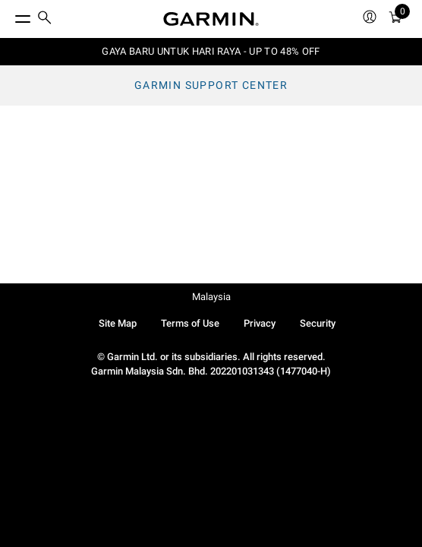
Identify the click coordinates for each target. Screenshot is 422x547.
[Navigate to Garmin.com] (211, 19)
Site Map (118, 323)
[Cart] (395, 19)
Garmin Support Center (211, 85)
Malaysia (211, 296)
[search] (44, 19)
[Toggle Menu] (9, 15)
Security (317, 323)
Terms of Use (190, 323)
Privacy (260, 323)
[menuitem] (44, 19)
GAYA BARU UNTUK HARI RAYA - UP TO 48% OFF (211, 51)
